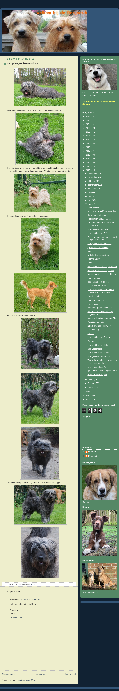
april (90, 204)
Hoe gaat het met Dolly (98, 345)
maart (91, 379)
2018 (88, 147)
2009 (88, 399)
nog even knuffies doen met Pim (102, 318)
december (93, 173)
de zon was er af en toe (98, 282)
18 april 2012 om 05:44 (30, 600)
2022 (88, 132)
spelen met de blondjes (98, 247)
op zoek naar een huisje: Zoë (101, 270)
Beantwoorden (16, 617)
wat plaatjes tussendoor (98, 255)
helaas (91, 251)
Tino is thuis (93, 304)
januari (91, 387)
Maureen (92, 452)
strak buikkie (93, 207)
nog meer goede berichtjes (100, 308)
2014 (88, 162)
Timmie (91, 333)
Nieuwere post (8, 674)
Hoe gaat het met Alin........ (100, 244)
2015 (88, 158)
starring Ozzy (94, 259)
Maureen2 (92, 456)
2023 (88, 128)
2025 (88, 120)
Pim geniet (92, 341)
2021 (88, 136)
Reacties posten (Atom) (26, 680)
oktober (92, 181)
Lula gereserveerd (96, 300)
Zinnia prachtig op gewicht (99, 326)
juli (89, 192)
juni (90, 196)
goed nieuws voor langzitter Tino (102, 371)
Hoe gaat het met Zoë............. (101, 233)
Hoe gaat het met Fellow (99, 356)
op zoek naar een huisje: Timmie (102, 267)
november (93, 177)
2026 (88, 116)
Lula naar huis (94, 278)
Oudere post (70, 674)
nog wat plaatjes (95, 349)
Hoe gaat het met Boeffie (99, 353)
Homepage (40, 674)
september (93, 185)
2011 (88, 392)
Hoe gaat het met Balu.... (99, 229)
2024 (88, 124)
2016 (88, 155)
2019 (88, 143)
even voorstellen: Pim (97, 367)
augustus (92, 189)
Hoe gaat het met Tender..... (100, 337)
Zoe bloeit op (93, 330)
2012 (88, 170)
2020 (88, 139)
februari (92, 383)
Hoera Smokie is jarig (97, 374)
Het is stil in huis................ (99, 219)
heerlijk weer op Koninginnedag (102, 211)
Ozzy (90, 263)
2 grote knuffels (94, 296)
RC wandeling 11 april (97, 286)
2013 (88, 166)
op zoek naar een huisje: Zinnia (102, 274)
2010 (88, 396)
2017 (88, 151)
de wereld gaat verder (97, 215)
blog (88, 104)
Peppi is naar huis (96, 322)
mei (90, 200)
